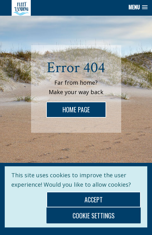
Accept (93, 199)
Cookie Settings (94, 215)
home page (78, 109)
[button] (138, 7)
